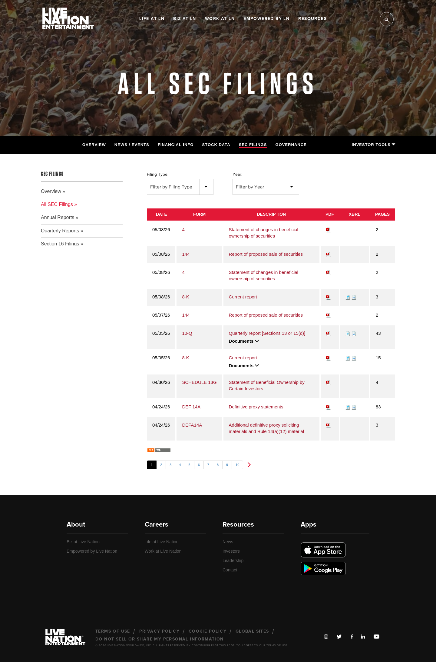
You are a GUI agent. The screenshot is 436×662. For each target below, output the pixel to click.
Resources (312, 19)
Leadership (233, 560)
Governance (291, 144)
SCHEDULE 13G (199, 382)
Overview (94, 144)
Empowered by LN (266, 19)
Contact (230, 569)
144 (186, 254)
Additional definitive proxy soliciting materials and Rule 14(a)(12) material (266, 428)
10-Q (187, 333)
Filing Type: (157, 174)
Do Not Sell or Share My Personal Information (159, 639)
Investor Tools (373, 144)
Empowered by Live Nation (92, 551)
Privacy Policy (159, 631)
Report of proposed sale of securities (266, 254)
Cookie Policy (207, 631)
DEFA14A (192, 424)
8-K (185, 296)
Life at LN (151, 19)
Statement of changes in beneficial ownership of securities (263, 232)
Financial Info (175, 144)
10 (237, 465)
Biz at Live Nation (83, 541)
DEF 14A (191, 406)
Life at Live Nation (162, 541)
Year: (237, 174)
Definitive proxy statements (256, 406)
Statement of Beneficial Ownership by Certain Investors (267, 385)
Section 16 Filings (60, 243)
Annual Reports (57, 217)
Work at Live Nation (163, 551)
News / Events (131, 144)
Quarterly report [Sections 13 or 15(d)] (267, 333)
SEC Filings (253, 144)
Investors (231, 551)
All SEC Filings (57, 204)
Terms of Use (112, 631)
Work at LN (220, 19)
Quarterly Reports (60, 230)
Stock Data (216, 144)
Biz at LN (184, 19)
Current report (243, 296)
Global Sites (252, 631)
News (228, 541)
